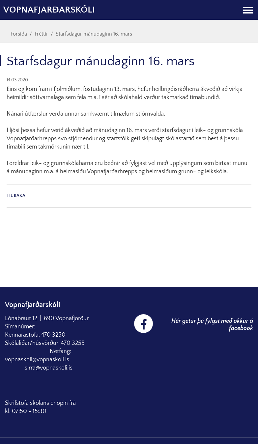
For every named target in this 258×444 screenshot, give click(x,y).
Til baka (16, 195)
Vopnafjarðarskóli (49, 10)
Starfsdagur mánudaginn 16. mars (94, 34)
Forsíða (19, 34)
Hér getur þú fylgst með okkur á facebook (212, 325)
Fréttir (41, 34)
